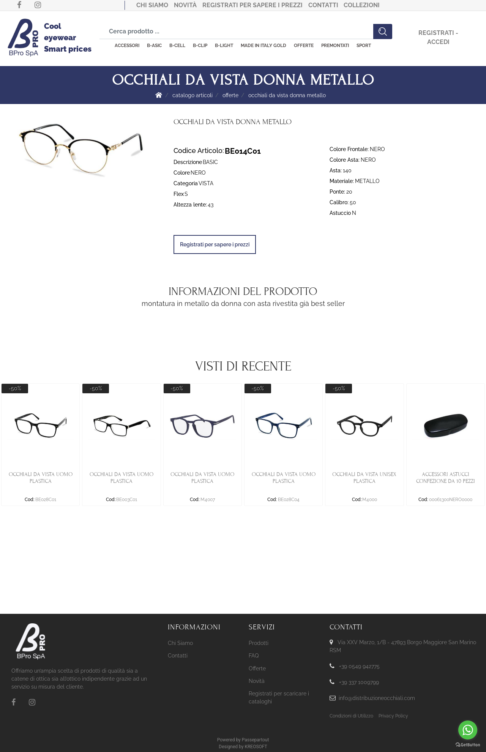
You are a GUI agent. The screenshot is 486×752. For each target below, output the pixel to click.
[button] (382, 31)
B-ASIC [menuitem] (154, 45)
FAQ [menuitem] (254, 656)
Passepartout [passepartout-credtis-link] (255, 740)
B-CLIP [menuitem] (200, 45)
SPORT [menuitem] (364, 45)
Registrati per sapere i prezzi (252, 5)
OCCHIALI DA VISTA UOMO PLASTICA (41, 477)
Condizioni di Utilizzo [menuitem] (351, 716)
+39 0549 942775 (359, 666)
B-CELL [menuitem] (177, 45)
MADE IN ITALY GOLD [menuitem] (263, 45)
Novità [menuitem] (257, 681)
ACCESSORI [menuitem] (127, 45)
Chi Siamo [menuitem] (180, 643)
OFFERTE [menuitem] (304, 45)
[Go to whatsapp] (467, 729)
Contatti (323, 5)
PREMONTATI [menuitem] (335, 45)
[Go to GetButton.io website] (468, 744)
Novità (185, 5)
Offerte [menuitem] (257, 668)
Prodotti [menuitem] (258, 643)
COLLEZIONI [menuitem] (362, 5)
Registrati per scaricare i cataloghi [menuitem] (279, 698)
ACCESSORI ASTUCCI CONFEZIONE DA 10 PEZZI (445, 477)
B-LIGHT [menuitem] (224, 45)
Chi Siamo (152, 5)
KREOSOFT (256, 746)
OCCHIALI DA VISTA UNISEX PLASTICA (364, 477)
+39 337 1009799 (359, 682)
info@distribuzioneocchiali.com (377, 698)
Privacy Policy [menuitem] (393, 716)
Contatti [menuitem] (178, 656)
